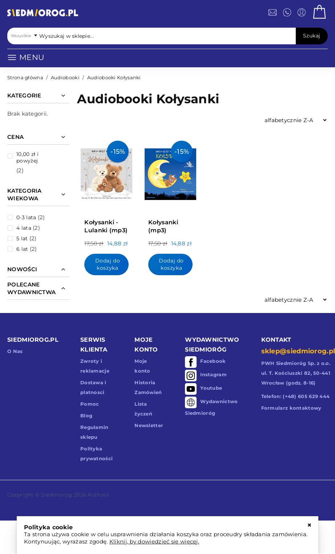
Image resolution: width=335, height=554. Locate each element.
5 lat (22, 238)
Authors (98, 494)
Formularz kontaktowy (291, 408)
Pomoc (89, 404)
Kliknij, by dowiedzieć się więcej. (154, 541)
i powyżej (27, 157)
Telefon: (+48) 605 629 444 (295, 396)
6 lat (22, 249)
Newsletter (148, 425)
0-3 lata (26, 217)
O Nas (15, 351)
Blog (86, 415)
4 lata (23, 228)
